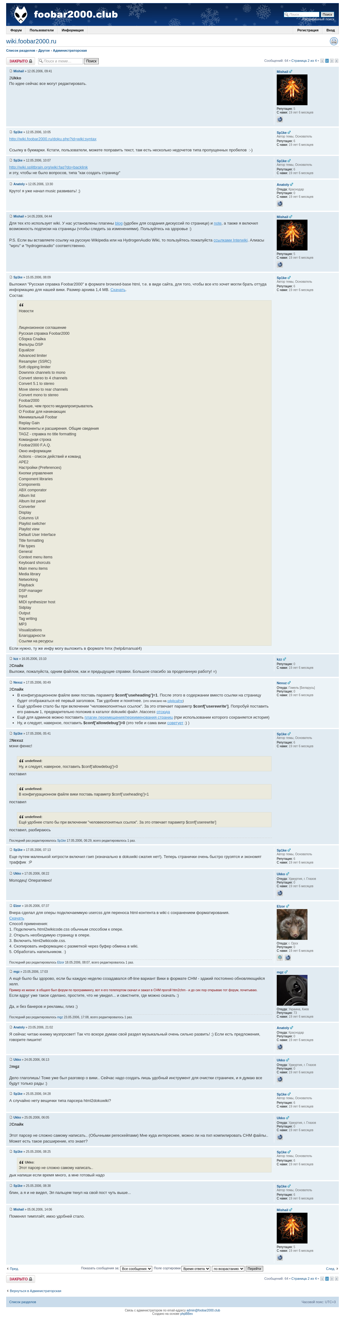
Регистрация (308, 30)
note (217, 223)
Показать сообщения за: (117, 1268)
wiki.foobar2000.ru (31, 41)
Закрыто (20, 61)
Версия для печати (334, 41)
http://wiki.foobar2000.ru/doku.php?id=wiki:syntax (53, 139)
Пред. (14, 1269)
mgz (17, 971)
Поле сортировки (182, 1268)
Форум (16, 30)
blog (119, 223)
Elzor (17, 906)
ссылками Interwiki (231, 240)
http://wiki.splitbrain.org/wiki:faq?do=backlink (48, 167)
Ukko (17, 873)
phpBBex (186, 1313)
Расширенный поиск (318, 19)
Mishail (19, 71)
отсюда (163, 711)
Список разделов (20, 50)
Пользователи (42, 30)
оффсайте (175, 701)
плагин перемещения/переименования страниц (129, 717)
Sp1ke (18, 132)
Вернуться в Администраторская (35, 1291)
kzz (16, 658)
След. (330, 1269)
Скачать (117, 289)
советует (175, 722)
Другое (44, 50)
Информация (73, 30)
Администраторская (70, 50)
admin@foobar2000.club (203, 1310)
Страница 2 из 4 (304, 60)
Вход (331, 30)
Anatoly (19, 184)
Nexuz (18, 682)
